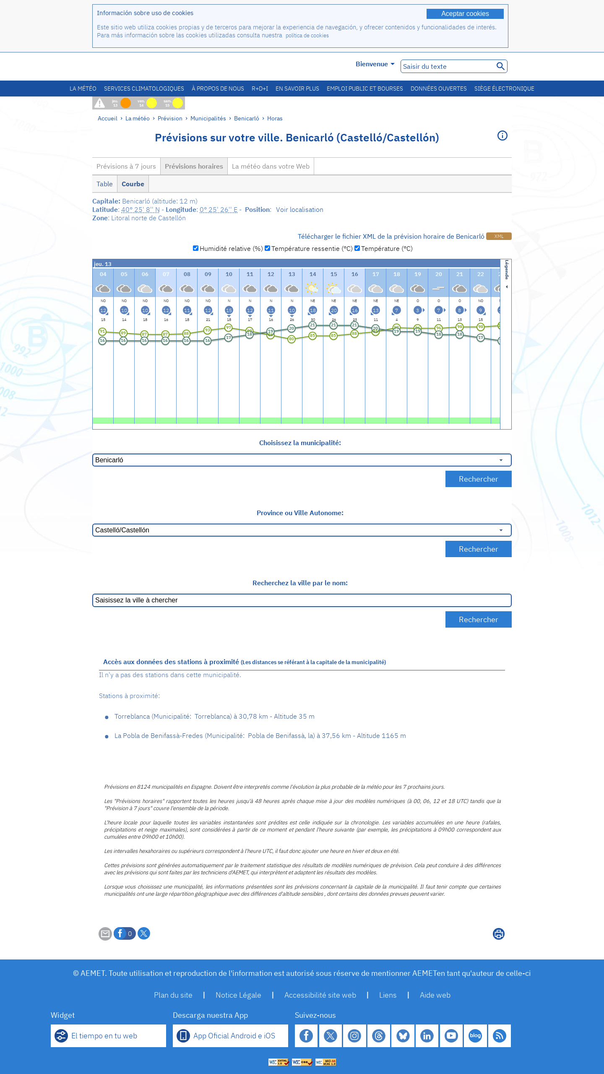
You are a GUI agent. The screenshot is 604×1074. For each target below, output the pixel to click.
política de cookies (307, 35)
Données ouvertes (439, 88)
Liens (388, 995)
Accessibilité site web (320, 995)
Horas (275, 118)
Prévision (170, 118)
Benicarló (246, 118)
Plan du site (173, 995)
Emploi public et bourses (365, 88)
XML (499, 236)
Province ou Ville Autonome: (300, 512)
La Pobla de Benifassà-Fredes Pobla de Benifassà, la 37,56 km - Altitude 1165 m (260, 735)
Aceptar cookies (465, 13)
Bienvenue (375, 64)
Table (104, 184)
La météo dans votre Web (271, 166)
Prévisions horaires (194, 166)
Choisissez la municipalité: (300, 442)
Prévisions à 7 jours (126, 166)
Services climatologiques (144, 88)
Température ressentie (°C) (312, 248)
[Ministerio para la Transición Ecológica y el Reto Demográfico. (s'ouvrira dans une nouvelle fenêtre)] (139, 66)
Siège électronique (504, 88)
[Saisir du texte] (446, 66)
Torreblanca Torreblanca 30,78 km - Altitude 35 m (215, 716)
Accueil (107, 118)
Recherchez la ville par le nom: (300, 583)
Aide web (435, 995)
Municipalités (208, 118)
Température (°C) (387, 248)
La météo (83, 88)
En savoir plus (297, 88)
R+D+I (260, 88)
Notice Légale (238, 995)
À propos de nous (218, 88)
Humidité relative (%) (231, 248)
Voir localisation (299, 209)
